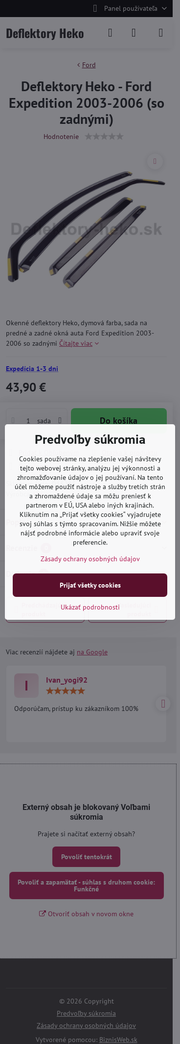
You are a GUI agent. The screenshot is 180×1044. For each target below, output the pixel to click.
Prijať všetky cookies (90, 585)
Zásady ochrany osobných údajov (90, 558)
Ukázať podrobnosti (90, 607)
